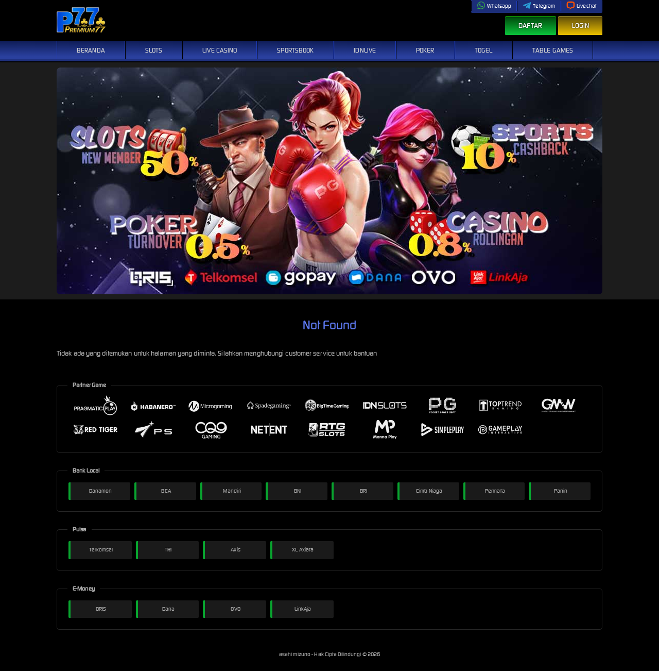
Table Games (552, 50)
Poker (425, 50)
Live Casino (219, 50)
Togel (484, 50)
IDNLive (365, 50)
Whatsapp (494, 6)
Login (580, 25)
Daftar (530, 25)
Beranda (91, 50)
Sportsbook (295, 50)
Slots (154, 50)
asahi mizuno (295, 654)
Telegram (539, 6)
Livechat (581, 6)
